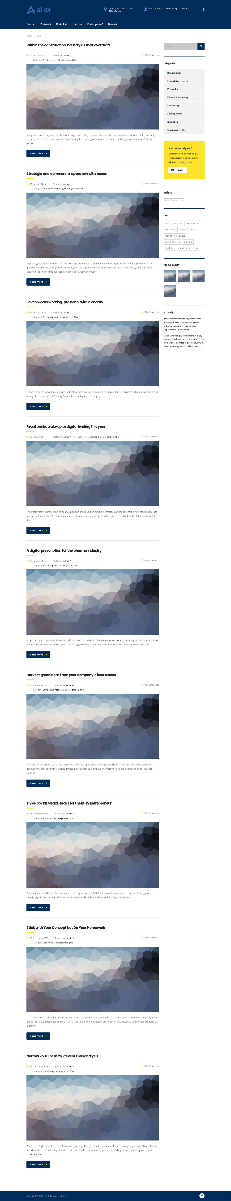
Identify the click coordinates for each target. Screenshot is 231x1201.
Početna (30, 24)
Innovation (172, 122)
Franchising (173, 105)
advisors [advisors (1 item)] (177, 223)
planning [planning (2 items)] (188, 241)
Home (29, 36)
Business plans (174, 73)
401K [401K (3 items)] (167, 223)
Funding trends (174, 114)
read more (38, 153)
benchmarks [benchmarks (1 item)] (192, 223)
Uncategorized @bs (176, 130)
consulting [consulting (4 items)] (170, 229)
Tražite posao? (95, 24)
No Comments (150, 55)
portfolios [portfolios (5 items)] (170, 248)
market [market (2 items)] (168, 235)
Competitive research (177, 81)
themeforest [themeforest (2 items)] (184, 248)
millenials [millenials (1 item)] (180, 235)
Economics (172, 89)
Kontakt (112, 24)
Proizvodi (45, 24)
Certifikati (62, 24)
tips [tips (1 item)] (196, 248)
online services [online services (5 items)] (172, 241)
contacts (177, 169)
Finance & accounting (177, 97)
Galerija (77, 24)
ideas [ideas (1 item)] (193, 229)
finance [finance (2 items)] (182, 229)
